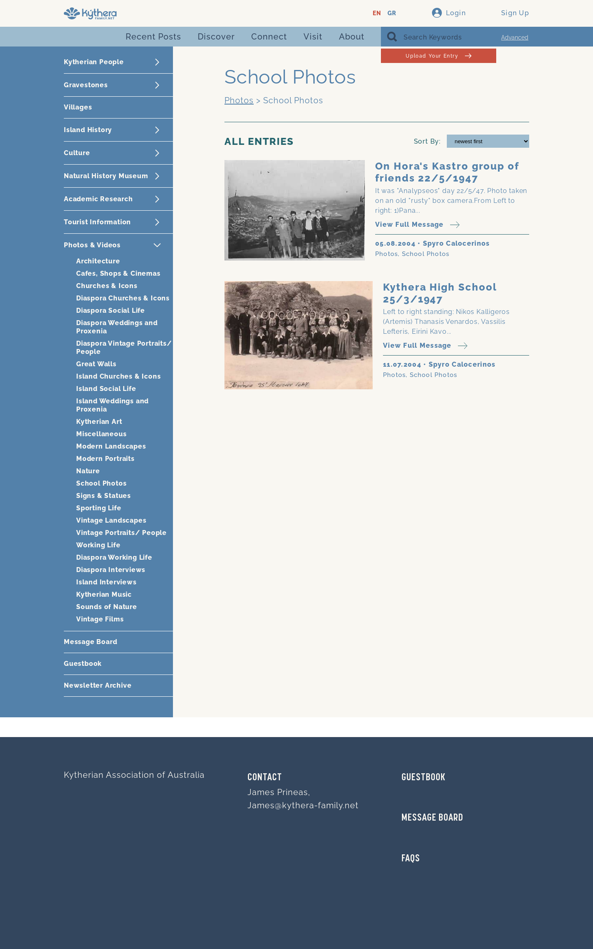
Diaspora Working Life (114, 557)
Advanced (514, 37)
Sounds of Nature (106, 607)
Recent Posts (153, 37)
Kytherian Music (104, 594)
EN (377, 13)
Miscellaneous (101, 434)
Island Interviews (106, 582)
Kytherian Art (99, 422)
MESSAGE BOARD (432, 818)
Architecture (98, 261)
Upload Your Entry (438, 55)
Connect (269, 37)
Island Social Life (106, 389)
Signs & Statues (103, 496)
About (351, 37)
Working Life (98, 545)
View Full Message (417, 224)
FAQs (411, 859)
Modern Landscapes (111, 446)
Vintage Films (100, 619)
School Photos (101, 483)
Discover (216, 37)
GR (392, 13)
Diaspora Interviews (110, 570)
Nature (88, 471)
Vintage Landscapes (111, 520)
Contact (264, 778)
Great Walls (96, 364)
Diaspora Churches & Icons (123, 298)
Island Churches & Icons (118, 376)
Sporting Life (98, 508)
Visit (313, 37)
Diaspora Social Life (110, 310)
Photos (239, 100)
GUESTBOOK (424, 778)
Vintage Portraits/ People (121, 533)
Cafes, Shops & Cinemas (118, 273)
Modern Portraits (105, 459)
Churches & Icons (107, 286)
